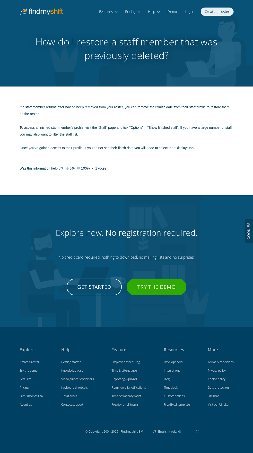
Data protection (218, 387)
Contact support (72, 404)
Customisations (174, 396)
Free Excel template (177, 404)
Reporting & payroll (124, 379)
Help (151, 11)
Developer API (173, 362)
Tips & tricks (69, 396)
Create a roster (217, 11)
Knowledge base (72, 370)
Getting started (71, 362)
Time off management (126, 396)
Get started (94, 286)
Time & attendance (124, 370)
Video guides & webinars (77, 379)
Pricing (130, 11)
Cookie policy (217, 379)
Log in (189, 11)
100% (83, 168)
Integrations (172, 370)
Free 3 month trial (31, 396)
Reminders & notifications (129, 387)
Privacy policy (217, 370)
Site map (213, 396)
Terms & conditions (221, 362)
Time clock (171, 387)
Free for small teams (125, 404)
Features (106, 11)
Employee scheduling (126, 362)
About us (26, 404)
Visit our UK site (218, 404)
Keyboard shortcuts (74, 387)
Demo (172, 11)
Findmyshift (60, 431)
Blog (167, 379)
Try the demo (156, 286)
